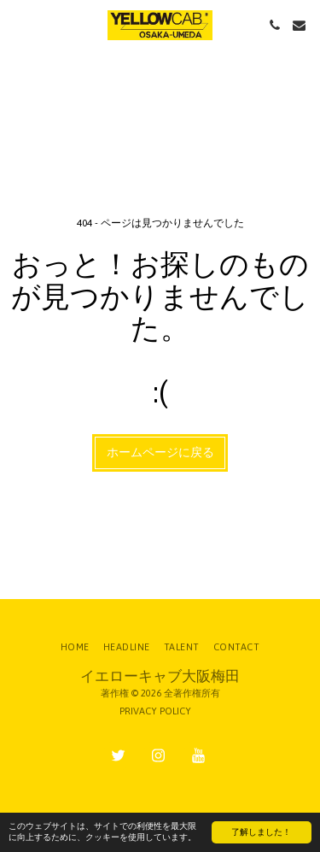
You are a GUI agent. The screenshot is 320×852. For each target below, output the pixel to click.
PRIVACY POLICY (155, 711)
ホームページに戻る (160, 452)
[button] (18, 24)
